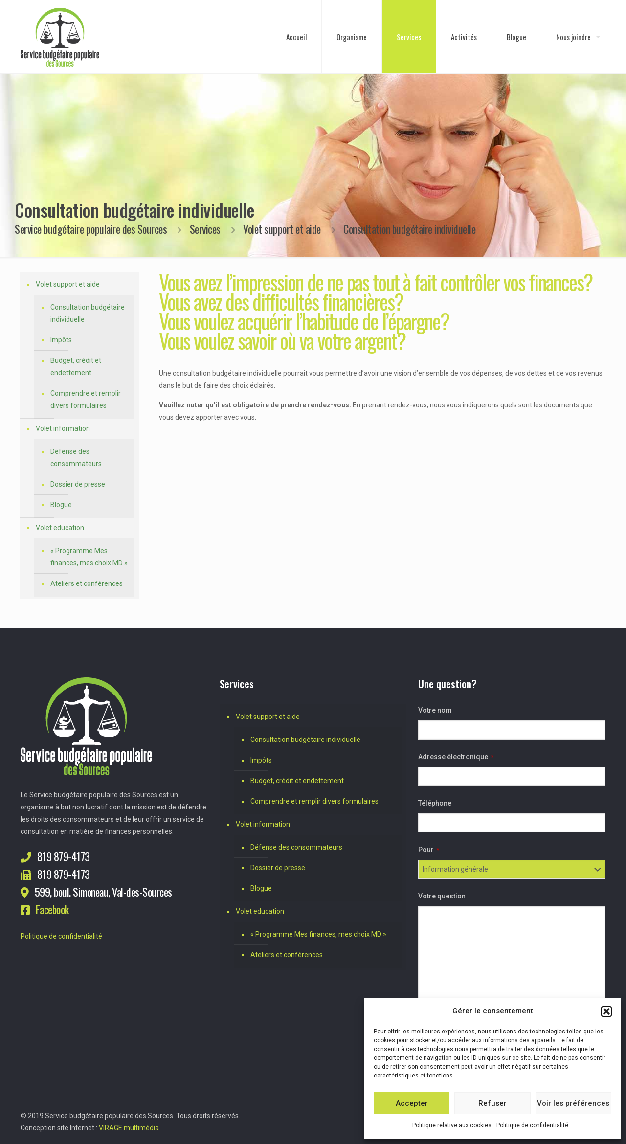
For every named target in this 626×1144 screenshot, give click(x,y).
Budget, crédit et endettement (75, 367)
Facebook (52, 909)
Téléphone (434, 803)
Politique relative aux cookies (452, 1125)
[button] (606, 1011)
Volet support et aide (282, 229)
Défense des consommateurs (76, 458)
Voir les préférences (573, 1103)
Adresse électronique (455, 757)
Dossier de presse (77, 484)
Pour (428, 849)
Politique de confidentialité (532, 1125)
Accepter (412, 1103)
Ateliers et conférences (86, 583)
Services (205, 229)
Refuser (492, 1103)
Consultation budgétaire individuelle (87, 313)
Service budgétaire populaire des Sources (91, 229)
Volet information (63, 428)
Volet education (60, 528)
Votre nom (435, 710)
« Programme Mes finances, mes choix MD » (89, 557)
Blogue (61, 505)
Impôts (61, 340)
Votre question (442, 896)
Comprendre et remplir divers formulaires (85, 399)
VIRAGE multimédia (129, 1128)
